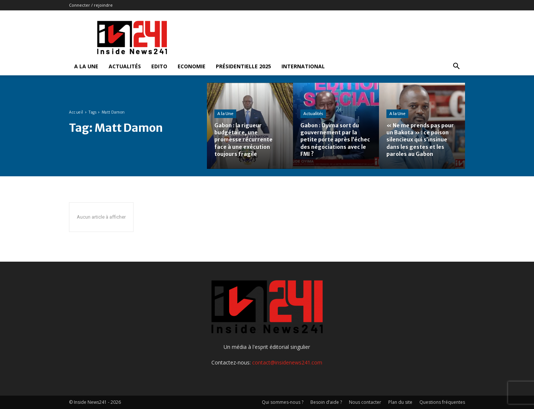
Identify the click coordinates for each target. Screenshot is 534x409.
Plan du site (400, 402)
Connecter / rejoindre (91, 5)
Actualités (125, 66)
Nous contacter (365, 402)
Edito (159, 66)
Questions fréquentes (442, 402)
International (303, 66)
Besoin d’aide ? (326, 402)
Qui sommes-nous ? (282, 402)
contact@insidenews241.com (287, 362)
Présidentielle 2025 (243, 66)
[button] (456, 67)
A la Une (86, 66)
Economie (191, 66)
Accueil (76, 112)
